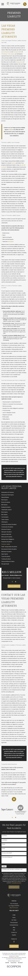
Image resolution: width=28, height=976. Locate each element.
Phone (3, 844)
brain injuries (10, 241)
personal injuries (5, 52)
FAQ (14, 930)
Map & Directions (14, 907)
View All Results (14, 586)
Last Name (4, 840)
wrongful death (17, 52)
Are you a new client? (7, 853)
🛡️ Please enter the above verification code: (12, 869)
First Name (4, 835)
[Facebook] (14, 941)
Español (14, 935)
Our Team (14, 920)
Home (13, 917)
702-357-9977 (14, 910)
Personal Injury (14, 922)
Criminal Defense (14, 925)
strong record (19, 62)
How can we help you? (7, 857)
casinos (13, 163)
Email (3, 848)
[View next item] (15, 581)
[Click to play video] (14, 799)
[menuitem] (14, 492)
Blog (14, 927)
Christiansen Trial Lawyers (7, 54)
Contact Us (14, 932)
